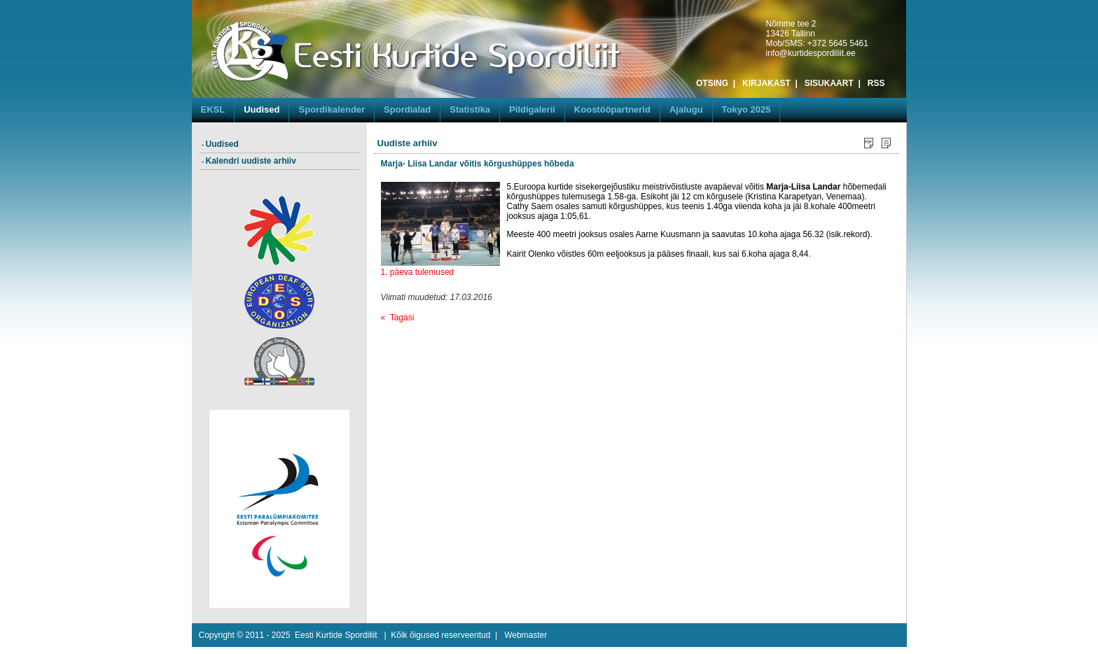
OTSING (712, 83)
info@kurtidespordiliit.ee (811, 53)
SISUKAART (829, 83)
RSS (876, 83)
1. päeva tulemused (417, 272)
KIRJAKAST (766, 83)
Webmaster (525, 635)
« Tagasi (398, 317)
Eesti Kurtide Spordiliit (336, 635)
